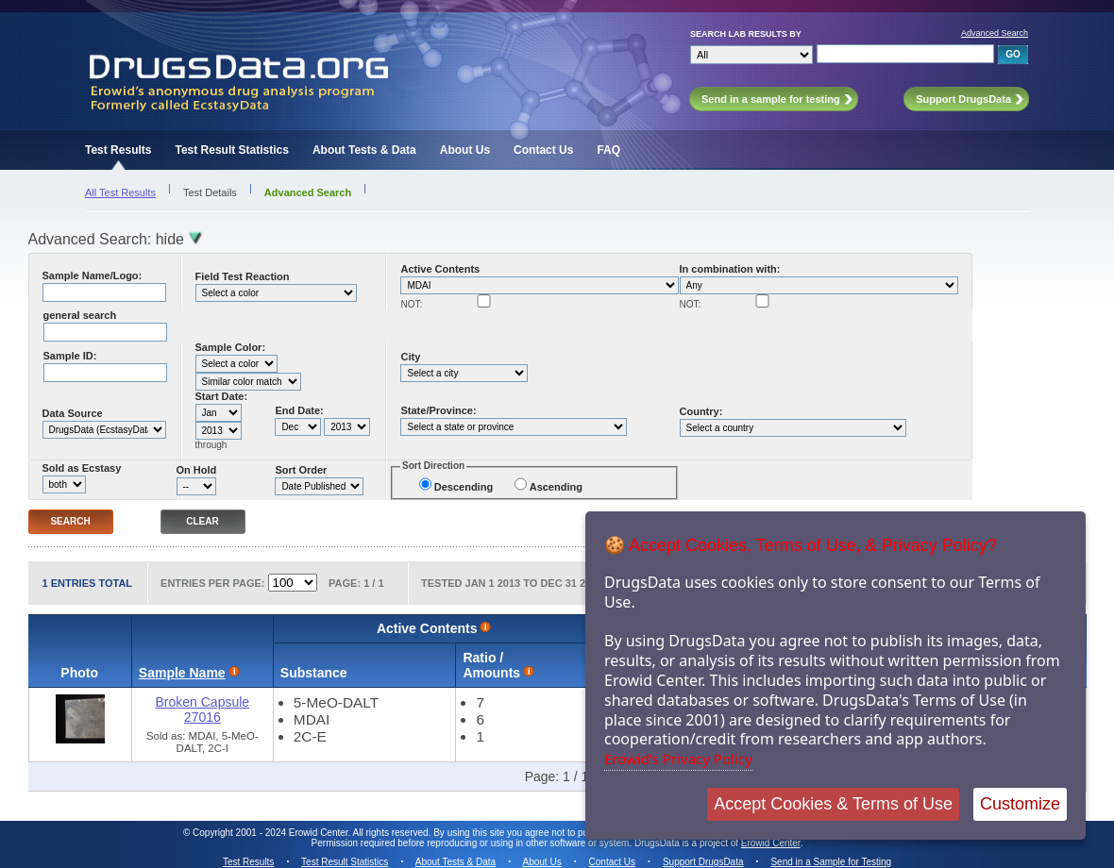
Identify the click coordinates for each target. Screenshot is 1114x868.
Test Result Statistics (231, 150)
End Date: (299, 410)
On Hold (197, 470)
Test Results (118, 150)
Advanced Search (994, 33)
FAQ (608, 150)
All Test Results (120, 192)
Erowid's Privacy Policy (678, 758)
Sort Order (301, 470)
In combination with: (730, 269)
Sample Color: (230, 347)
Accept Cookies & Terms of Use (833, 803)
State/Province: (438, 410)
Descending (463, 486)
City (410, 356)
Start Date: (221, 396)
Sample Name (182, 672)
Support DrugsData (703, 862)
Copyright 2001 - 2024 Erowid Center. (271, 832)
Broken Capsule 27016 (203, 709)
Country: (701, 411)
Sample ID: (70, 355)
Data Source (72, 413)
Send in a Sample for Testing (830, 862)
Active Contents (440, 269)
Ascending (556, 486)
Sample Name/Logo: (92, 275)
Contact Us (543, 150)
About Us (465, 150)
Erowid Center (771, 843)
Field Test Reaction (242, 276)
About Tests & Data (364, 150)
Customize (1020, 803)
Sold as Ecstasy (82, 468)
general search (80, 315)
